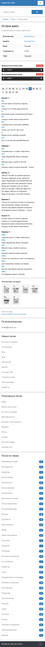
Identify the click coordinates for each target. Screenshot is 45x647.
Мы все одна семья (9, 407)
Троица (22, 619)
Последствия (7, 347)
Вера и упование (22, 488)
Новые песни (9, 336)
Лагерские (22, 551)
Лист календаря (8, 382)
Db (27, 89)
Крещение (22, 546)
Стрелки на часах (8, 377)
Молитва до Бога (8, 417)
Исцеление (22, 540)
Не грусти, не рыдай (9, 412)
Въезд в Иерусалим (22, 509)
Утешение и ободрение (22, 625)
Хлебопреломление (22, 630)
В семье (5, 437)
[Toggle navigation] (40, 3)
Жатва (22, 530)
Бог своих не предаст (10, 342)
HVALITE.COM (8, 3)
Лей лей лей (6, 362)
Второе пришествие (22, 503)
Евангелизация (22, 525)
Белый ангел (29, 36)
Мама (4, 402)
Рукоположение (22, 598)
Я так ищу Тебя (7, 372)
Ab (3, 89)
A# (10, 89)
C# (23, 89)
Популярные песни (12, 396)
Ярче (3, 357)
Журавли (5, 427)
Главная (5, 19)
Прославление (22, 588)
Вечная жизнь (22, 493)
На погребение (22, 561)
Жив (3, 352)
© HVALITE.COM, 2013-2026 (12, 644)
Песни (13, 19)
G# (17, 92)
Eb (37, 89)
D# (34, 89)
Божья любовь (7, 314)
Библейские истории (22, 461)
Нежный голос (7, 447)
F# (6, 92)
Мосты (4, 432)
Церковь (22, 635)
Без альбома (29, 41)
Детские (22, 514)
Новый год (6, 387)
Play (3, 70)
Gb (10, 92)
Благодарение (22, 467)
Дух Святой (22, 519)
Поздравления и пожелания (22, 577)
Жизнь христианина (22, 535)
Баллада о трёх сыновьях (11, 422)
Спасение (22, 314)
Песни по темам (10, 455)
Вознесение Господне (22, 498)
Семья (22, 609)
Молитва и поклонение (22, 556)
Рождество (22, 593)
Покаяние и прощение (22, 582)
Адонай (5, 367)
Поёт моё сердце (8, 442)
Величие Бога (22, 482)
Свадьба (22, 603)
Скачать (40, 66)
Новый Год (22, 567)
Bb (13, 89)
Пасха (16, 314)
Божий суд (22, 472)
